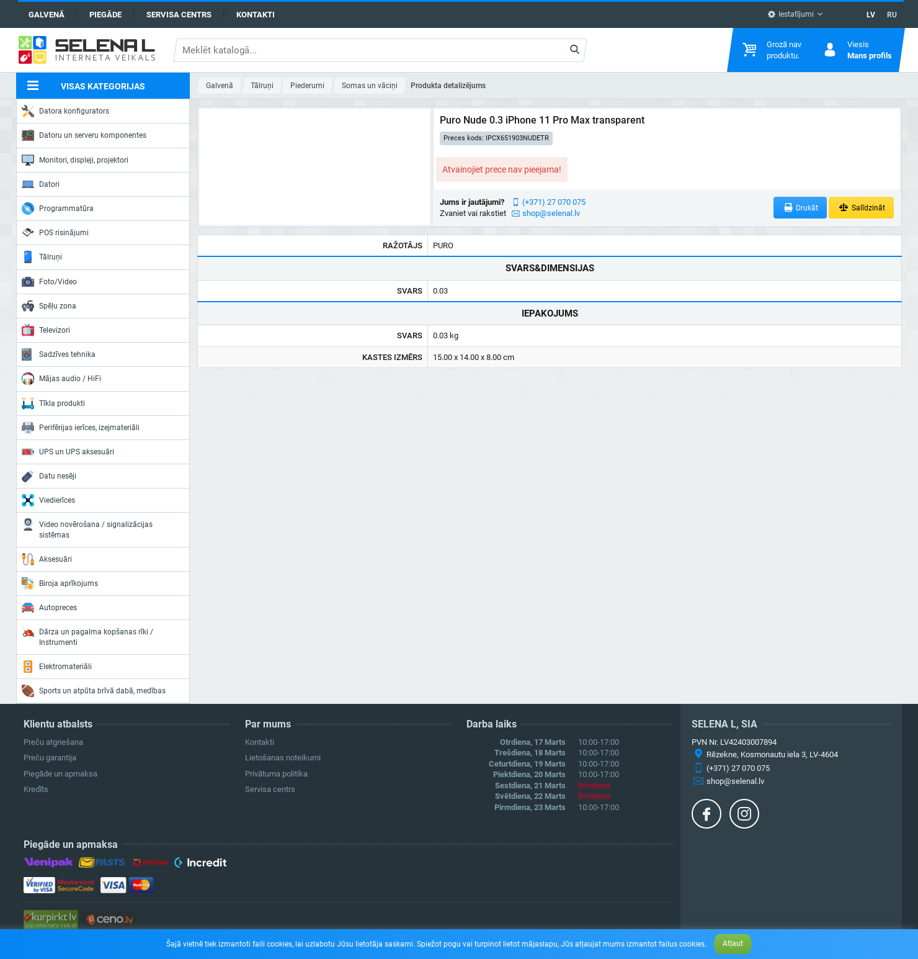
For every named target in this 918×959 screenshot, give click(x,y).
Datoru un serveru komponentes (84, 135)
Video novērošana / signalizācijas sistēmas (87, 528)
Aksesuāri (47, 559)
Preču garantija (50, 757)
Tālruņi (42, 257)
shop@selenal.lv (551, 213)
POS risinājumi (55, 232)
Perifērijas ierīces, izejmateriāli (81, 427)
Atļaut (733, 943)
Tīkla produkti (53, 403)
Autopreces (49, 607)
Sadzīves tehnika (59, 354)
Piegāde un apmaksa (60, 773)
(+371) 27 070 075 (554, 202)
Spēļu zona (49, 306)
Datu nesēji (49, 476)
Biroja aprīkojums (60, 583)
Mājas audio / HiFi (61, 378)
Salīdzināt (861, 208)
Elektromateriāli (57, 666)
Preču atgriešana (53, 742)
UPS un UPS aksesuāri (68, 452)
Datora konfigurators (65, 111)
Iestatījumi (790, 14)
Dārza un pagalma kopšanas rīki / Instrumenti (87, 636)
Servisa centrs (179, 14)
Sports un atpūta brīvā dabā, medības (94, 691)
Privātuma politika (276, 773)
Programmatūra (58, 208)
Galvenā (47, 14)
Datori (41, 184)
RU (892, 15)
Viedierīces (48, 500)
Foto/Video (49, 282)
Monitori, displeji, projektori (75, 160)
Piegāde (105, 14)
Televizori (46, 330)
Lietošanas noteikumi (283, 757)
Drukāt (800, 208)
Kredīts (36, 789)
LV (871, 15)
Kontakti (255, 14)
